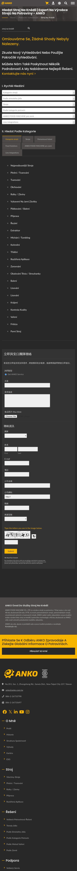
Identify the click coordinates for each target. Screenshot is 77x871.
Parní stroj (16, 331)
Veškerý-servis (13, 868)
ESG (8, 759)
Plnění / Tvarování (20, 172)
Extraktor (15, 230)
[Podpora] (53, 3)
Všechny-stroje (13, 777)
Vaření (14, 316)
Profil (8, 728)
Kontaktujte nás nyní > (19, 73)
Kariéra (9, 753)
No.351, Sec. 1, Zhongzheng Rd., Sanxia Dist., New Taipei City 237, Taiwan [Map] (38, 684)
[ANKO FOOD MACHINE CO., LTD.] (38, 674)
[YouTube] (21, 712)
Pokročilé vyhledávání (28, 17)
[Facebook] (5, 712)
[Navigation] (73, 3)
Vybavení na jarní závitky (24, 201)
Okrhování (16, 187)
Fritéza (14, 324)
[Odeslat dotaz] (46, 3)
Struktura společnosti (16, 740)
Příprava (15, 215)
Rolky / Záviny (18, 194)
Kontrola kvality (19, 309)
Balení (14, 280)
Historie (10, 734)
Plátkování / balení (20, 208)
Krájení (14, 302)
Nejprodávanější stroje (22, 165)
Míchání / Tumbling (20, 237)
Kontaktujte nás (11, 626)
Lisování (15, 288)
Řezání (14, 223)
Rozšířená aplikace (20, 259)
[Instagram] (27, 712)
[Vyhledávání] (65, 3)
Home (13, 17)
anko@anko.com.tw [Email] (14, 690)
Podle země (11, 850)
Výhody (9, 747)
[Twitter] (10, 711)
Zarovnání (16, 266)
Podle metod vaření (15, 844)
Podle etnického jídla (15, 832)
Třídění (14, 252)
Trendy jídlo (11, 825)
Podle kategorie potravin (17, 838)
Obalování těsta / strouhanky (25, 273)
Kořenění (15, 244)
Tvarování (15, 179)
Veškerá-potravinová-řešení (19, 819)
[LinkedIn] (16, 712)
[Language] (59, 3)
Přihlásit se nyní (38, 651)
